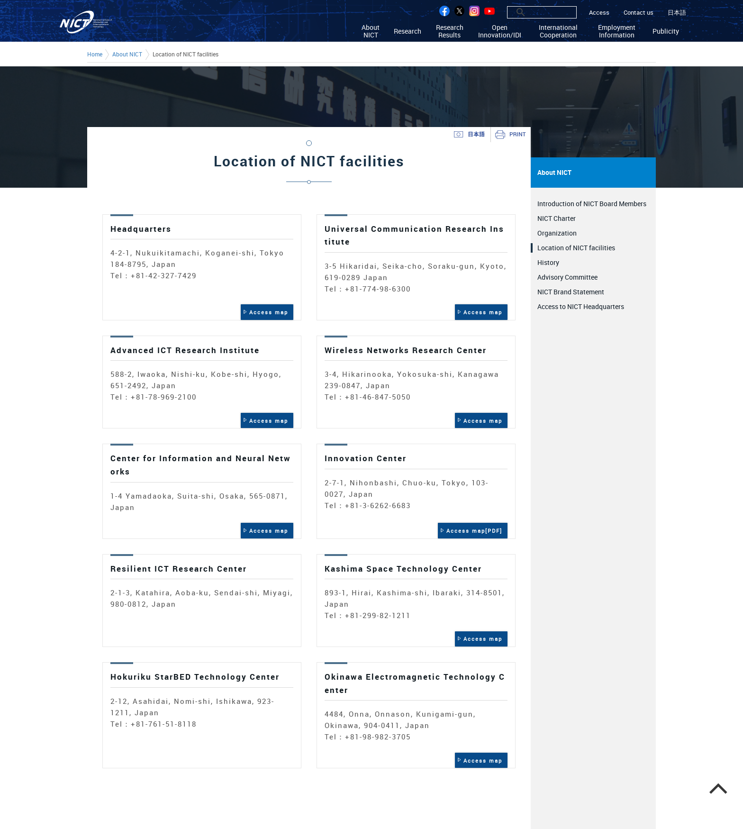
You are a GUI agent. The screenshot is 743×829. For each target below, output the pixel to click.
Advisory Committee (567, 277)
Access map (268, 312)
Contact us (638, 13)
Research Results (449, 31)
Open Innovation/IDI (499, 31)
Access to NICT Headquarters (580, 306)
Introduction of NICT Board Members (591, 203)
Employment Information (616, 31)
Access (599, 13)
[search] (531, 12)
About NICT (371, 31)
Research (407, 31)
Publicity (665, 31)
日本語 (677, 13)
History (548, 262)
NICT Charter (556, 218)
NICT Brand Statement (570, 291)
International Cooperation (558, 31)
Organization (557, 232)
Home (94, 54)
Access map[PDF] (474, 530)
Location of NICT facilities (576, 247)
